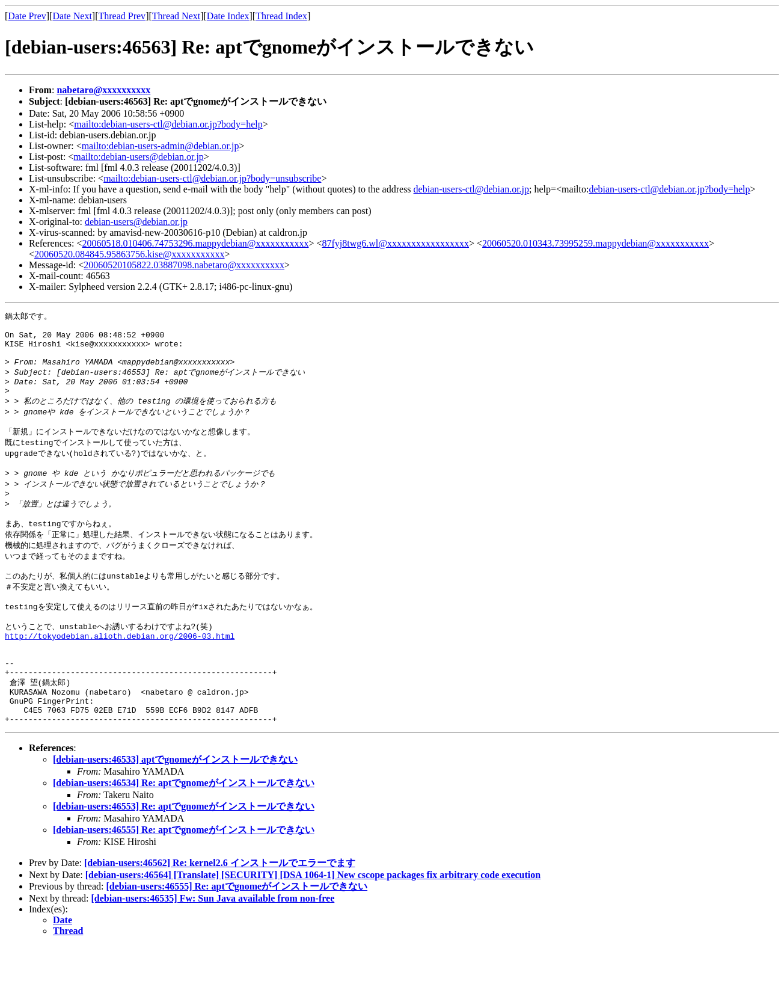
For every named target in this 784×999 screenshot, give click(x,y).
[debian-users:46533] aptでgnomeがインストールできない (175, 812)
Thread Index (281, 16)
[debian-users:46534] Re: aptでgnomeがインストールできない (183, 836)
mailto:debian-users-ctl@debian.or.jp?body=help (168, 124)
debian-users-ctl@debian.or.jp (471, 189)
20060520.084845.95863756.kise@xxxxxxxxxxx (129, 254)
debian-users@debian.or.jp (136, 222)
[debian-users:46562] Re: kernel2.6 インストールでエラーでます (219, 916)
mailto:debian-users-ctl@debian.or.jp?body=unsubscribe (212, 178)
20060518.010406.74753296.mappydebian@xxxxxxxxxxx (195, 243)
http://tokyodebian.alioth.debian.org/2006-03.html (119, 673)
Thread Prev (121, 16)
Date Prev (27, 16)
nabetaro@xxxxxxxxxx (103, 90)
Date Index (228, 16)
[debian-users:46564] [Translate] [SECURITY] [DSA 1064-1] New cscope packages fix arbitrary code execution (313, 928)
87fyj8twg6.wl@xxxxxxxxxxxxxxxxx (396, 243)
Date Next (72, 16)
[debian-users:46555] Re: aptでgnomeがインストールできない (183, 883)
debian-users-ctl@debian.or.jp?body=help (669, 189)
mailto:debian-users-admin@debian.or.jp (160, 146)
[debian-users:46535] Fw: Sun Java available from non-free (213, 951)
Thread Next (176, 16)
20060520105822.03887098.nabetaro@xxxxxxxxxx (184, 265)
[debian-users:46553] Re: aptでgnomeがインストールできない (183, 859)
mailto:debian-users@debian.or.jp (138, 157)
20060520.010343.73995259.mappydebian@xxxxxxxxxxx (595, 243)
